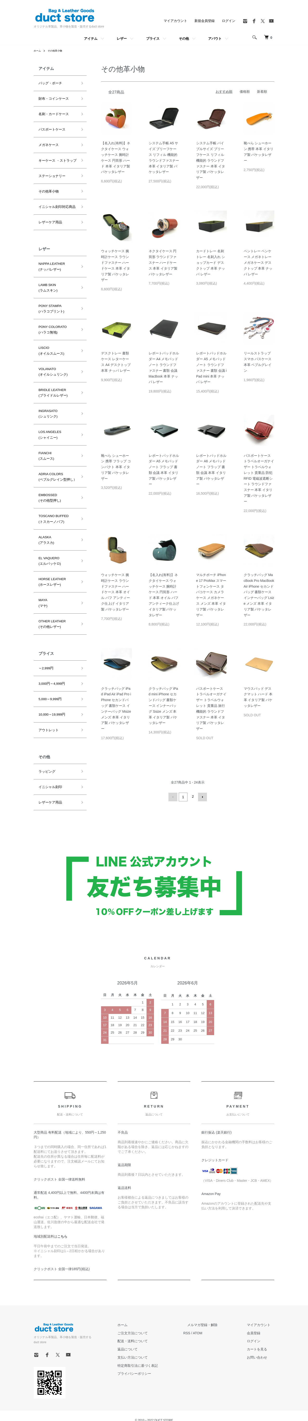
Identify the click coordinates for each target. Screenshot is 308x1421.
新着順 (262, 91)
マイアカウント (175, 21)
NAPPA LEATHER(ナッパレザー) (50, 259)
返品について (147, 1345)
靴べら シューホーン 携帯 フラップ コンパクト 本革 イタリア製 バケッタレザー (116, 467)
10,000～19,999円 (50, 682)
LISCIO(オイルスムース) (49, 338)
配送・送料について (152, 1337)
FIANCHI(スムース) (45, 436)
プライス (153, 38)
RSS (202, 1329)
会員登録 (257, 1329)
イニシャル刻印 (48, 752)
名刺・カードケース (51, 112)
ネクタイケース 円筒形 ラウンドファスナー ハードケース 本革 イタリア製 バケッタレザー (163, 262)
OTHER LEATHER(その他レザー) (50, 594)
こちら (62, 1233)
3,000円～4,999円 (50, 652)
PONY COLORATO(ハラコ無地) (50, 318)
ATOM (213, 1329)
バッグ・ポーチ (48, 83)
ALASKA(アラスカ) (45, 515)
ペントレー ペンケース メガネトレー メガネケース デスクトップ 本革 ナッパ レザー (258, 262)
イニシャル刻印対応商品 (54, 201)
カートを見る (261, 1345)
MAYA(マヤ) (42, 575)
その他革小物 (57, 50)
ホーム (38, 50)
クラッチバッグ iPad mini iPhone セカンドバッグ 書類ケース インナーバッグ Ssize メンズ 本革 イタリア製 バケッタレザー (163, 706)
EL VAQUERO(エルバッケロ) (48, 535)
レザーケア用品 (48, 216)
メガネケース (47, 142)
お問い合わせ (261, 1353)
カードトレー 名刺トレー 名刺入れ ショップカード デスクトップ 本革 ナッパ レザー (210, 262)
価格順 (245, 91)
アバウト (215, 38)
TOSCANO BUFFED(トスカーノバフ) (51, 495)
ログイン (228, 21)
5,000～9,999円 (48, 667)
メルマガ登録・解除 (214, 1321)
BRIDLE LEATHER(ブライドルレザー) (51, 377)
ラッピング (45, 737)
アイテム (90, 38)
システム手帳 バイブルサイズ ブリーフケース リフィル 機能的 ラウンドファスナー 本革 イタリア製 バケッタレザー (210, 160)
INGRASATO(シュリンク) (46, 397)
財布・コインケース (51, 97)
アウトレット (47, 696)
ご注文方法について (152, 1329)
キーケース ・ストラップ (54, 157)
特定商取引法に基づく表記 (157, 1361)
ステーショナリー (50, 171)
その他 (184, 38)
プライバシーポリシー (153, 1370)
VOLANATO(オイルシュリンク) (51, 358)
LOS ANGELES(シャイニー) (48, 417)
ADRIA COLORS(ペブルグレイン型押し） (54, 456)
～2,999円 (44, 637)
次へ (201, 796)
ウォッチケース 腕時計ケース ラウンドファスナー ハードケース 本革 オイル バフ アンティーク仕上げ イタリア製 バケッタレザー (115, 592)
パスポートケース (50, 127)
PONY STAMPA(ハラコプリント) (49, 299)
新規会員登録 (204, 21)
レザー (122, 38)
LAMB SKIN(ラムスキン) (46, 279)
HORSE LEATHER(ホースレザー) (50, 555)
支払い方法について (152, 1353)
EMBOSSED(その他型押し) (48, 476)
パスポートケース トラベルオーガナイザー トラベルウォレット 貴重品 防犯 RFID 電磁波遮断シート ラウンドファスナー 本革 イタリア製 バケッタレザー (259, 478)
